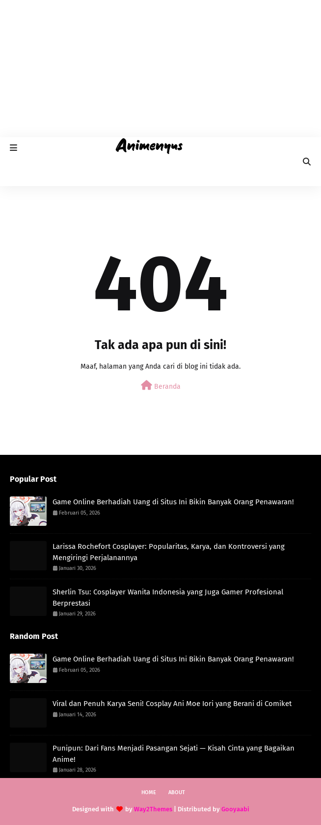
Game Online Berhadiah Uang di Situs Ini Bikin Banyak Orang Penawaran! (173, 501)
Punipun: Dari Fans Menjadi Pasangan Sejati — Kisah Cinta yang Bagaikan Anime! (173, 754)
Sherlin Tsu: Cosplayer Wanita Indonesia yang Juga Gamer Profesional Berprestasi (168, 598)
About (176, 792)
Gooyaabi (235, 809)
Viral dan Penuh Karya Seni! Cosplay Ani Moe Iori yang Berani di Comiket (172, 703)
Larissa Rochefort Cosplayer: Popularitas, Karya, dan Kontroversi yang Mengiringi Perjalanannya (169, 552)
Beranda (161, 385)
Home (148, 792)
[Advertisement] (160, 68)
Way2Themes (153, 809)
